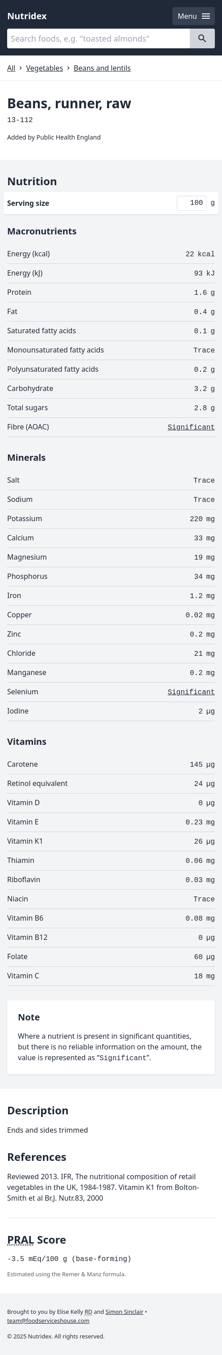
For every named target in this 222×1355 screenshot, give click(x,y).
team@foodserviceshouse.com (48, 1321)
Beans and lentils (102, 68)
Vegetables (44, 68)
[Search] (202, 38)
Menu (194, 16)
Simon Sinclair (124, 1312)
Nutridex (27, 16)
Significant (191, 428)
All (11, 68)
